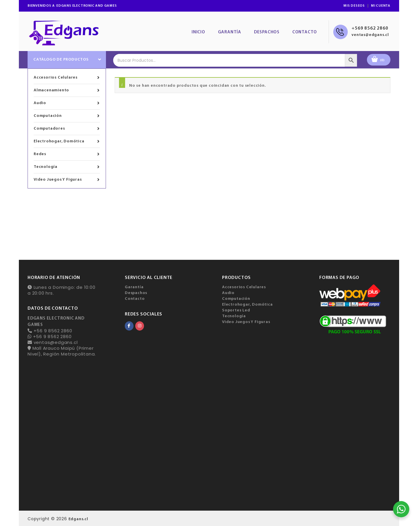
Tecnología (67, 167)
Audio (67, 103)
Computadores (67, 129)
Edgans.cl (78, 519)
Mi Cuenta (380, 6)
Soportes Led (236, 310)
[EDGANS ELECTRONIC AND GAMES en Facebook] (129, 326)
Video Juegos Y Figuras (67, 180)
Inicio (198, 32)
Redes (67, 154)
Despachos (267, 32)
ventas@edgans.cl (370, 35)
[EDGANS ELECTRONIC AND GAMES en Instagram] (139, 326)
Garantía (229, 32)
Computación (67, 116)
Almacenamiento (67, 90)
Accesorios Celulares (67, 78)
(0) (382, 60)
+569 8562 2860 (370, 28)
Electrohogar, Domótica (67, 141)
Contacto (304, 32)
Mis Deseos (354, 6)
